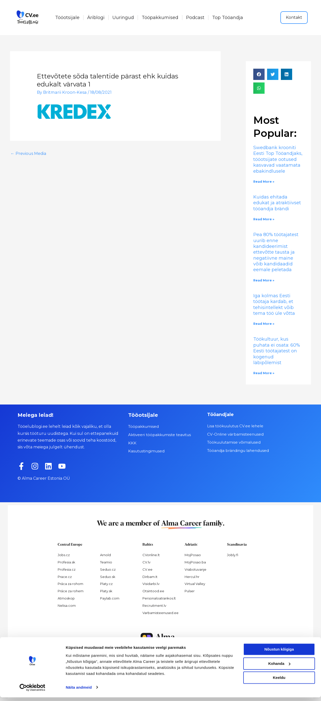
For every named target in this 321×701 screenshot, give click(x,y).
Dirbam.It (149, 577)
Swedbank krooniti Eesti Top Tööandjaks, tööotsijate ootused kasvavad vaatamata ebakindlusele (277, 159)
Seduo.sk (107, 577)
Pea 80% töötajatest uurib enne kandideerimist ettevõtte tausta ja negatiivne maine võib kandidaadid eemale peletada (275, 252)
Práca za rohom (70, 584)
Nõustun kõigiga (279, 653)
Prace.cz (65, 577)
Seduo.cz (108, 569)
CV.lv (146, 562)
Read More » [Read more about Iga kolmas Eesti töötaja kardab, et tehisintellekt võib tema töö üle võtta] (263, 324)
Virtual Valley (195, 584)
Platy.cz (106, 584)
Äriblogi (96, 17)
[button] (259, 74)
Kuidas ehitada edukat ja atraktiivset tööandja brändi (277, 203)
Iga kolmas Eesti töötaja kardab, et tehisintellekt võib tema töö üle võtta (274, 304)
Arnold (105, 555)
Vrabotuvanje (195, 569)
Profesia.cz (66, 569)
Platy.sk (106, 591)
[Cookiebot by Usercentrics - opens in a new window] (32, 691)
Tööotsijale (67, 17)
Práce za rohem (71, 591)
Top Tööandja (227, 17)
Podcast (195, 17)
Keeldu (279, 681)
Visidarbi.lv (150, 584)
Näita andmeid (79, 691)
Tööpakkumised (160, 17)
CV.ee (147, 569)
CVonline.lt (151, 555)
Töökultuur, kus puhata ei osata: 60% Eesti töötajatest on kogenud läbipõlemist (276, 350)
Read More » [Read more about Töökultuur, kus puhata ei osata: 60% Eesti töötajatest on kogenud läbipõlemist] (263, 373)
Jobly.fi (232, 555)
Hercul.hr (192, 577)
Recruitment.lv (154, 606)
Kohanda (279, 667)
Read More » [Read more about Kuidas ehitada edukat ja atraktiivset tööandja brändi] (263, 219)
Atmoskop (66, 598)
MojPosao (193, 555)
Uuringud (123, 17)
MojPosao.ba (195, 562)
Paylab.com (109, 598)
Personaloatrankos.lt (159, 598)
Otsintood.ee (153, 591)
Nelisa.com (67, 606)
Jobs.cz (64, 555)
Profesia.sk (66, 562)
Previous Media (28, 153)
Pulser (190, 591)
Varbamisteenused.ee (160, 613)
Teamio (106, 562)
